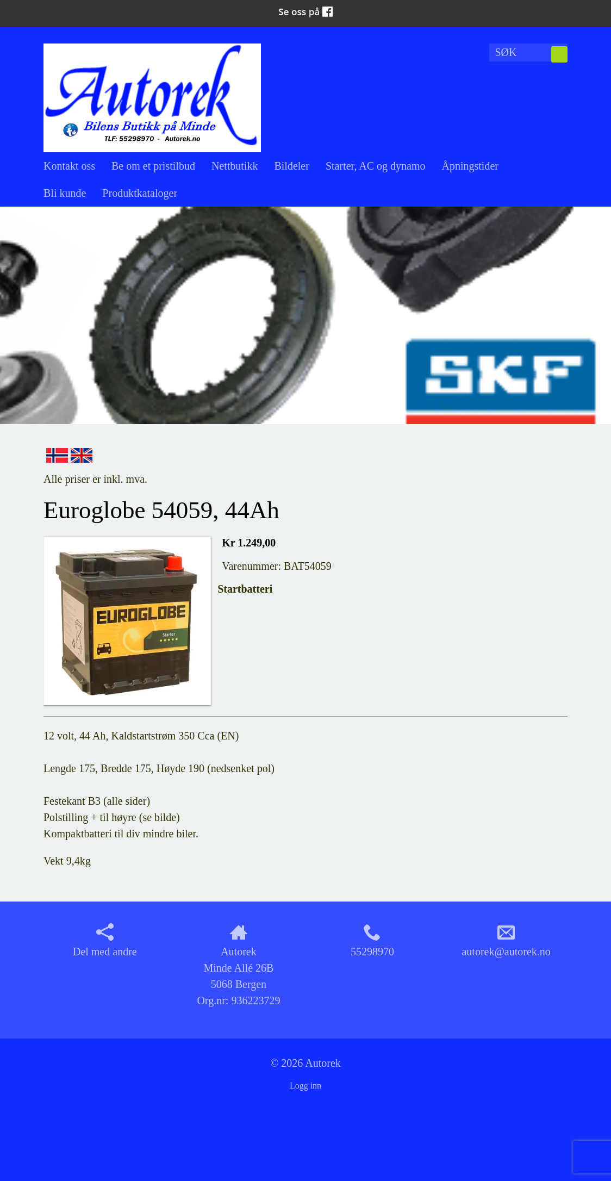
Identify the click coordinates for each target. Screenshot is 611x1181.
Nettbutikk (234, 166)
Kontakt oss (69, 166)
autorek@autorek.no (506, 940)
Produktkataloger (139, 193)
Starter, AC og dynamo (376, 166)
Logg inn (305, 1085)
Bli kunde (64, 193)
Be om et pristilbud (153, 166)
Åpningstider (470, 166)
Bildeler (291, 166)
